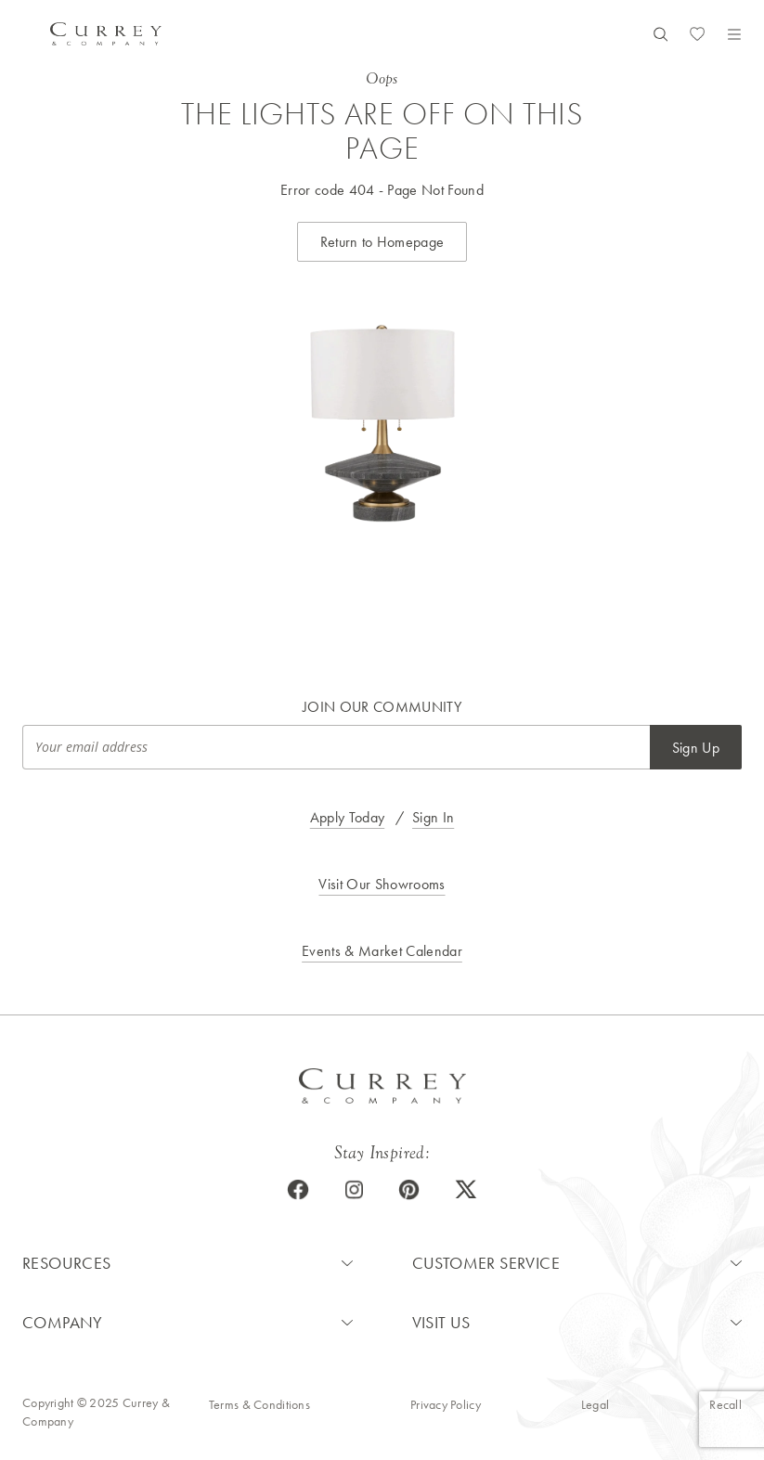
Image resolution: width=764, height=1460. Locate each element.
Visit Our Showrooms (381, 884)
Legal (595, 1404)
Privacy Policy (445, 1404)
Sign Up (695, 747)
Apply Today (347, 817)
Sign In (433, 817)
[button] (187, 1263)
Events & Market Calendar (382, 951)
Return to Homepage (382, 242)
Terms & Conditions (259, 1404)
